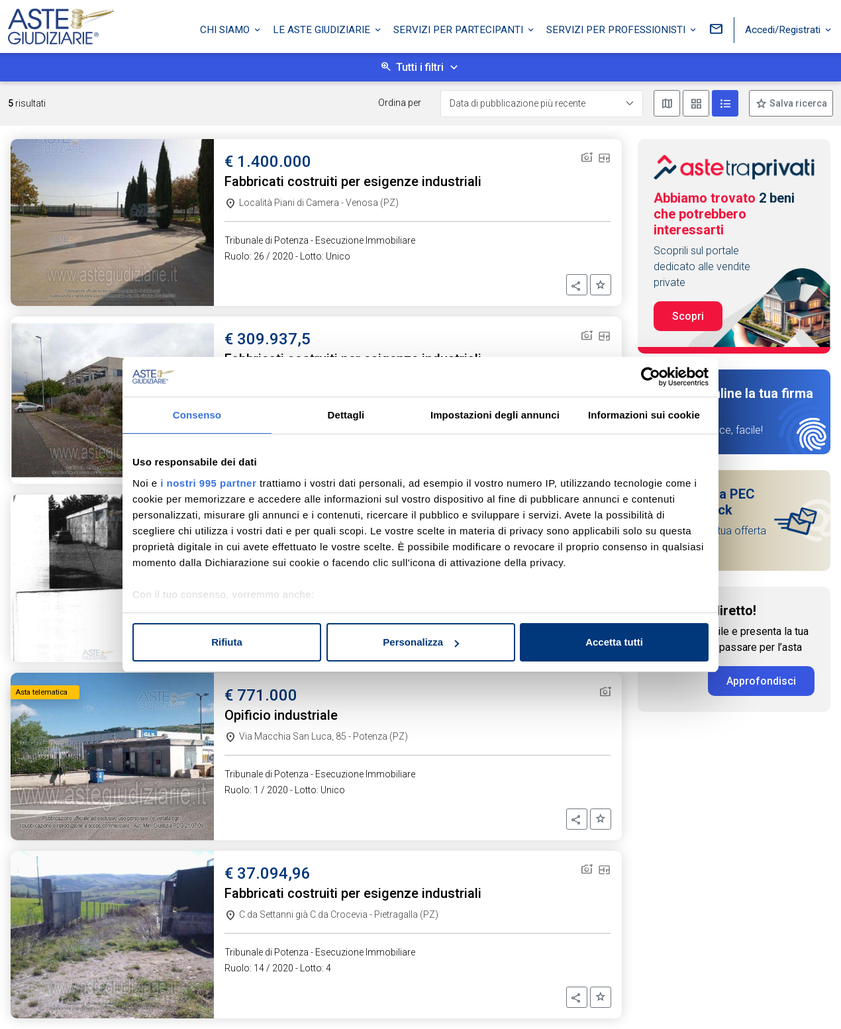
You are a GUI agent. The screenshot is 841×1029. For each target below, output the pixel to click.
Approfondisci (761, 681)
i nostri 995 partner (208, 483)
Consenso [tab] (197, 414)
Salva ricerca (797, 103)
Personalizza (421, 642)
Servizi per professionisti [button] (617, 28)
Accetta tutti (614, 642)
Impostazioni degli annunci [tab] (495, 414)
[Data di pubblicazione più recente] (541, 103)
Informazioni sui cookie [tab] (644, 414)
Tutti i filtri (420, 67)
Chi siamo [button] (226, 28)
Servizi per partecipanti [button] (459, 28)
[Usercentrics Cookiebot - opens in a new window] (651, 377)
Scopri (688, 316)
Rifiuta (226, 642)
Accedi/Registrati (784, 28)
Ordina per (399, 102)
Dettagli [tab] (346, 414)
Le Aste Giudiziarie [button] (323, 28)
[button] (576, 284)
